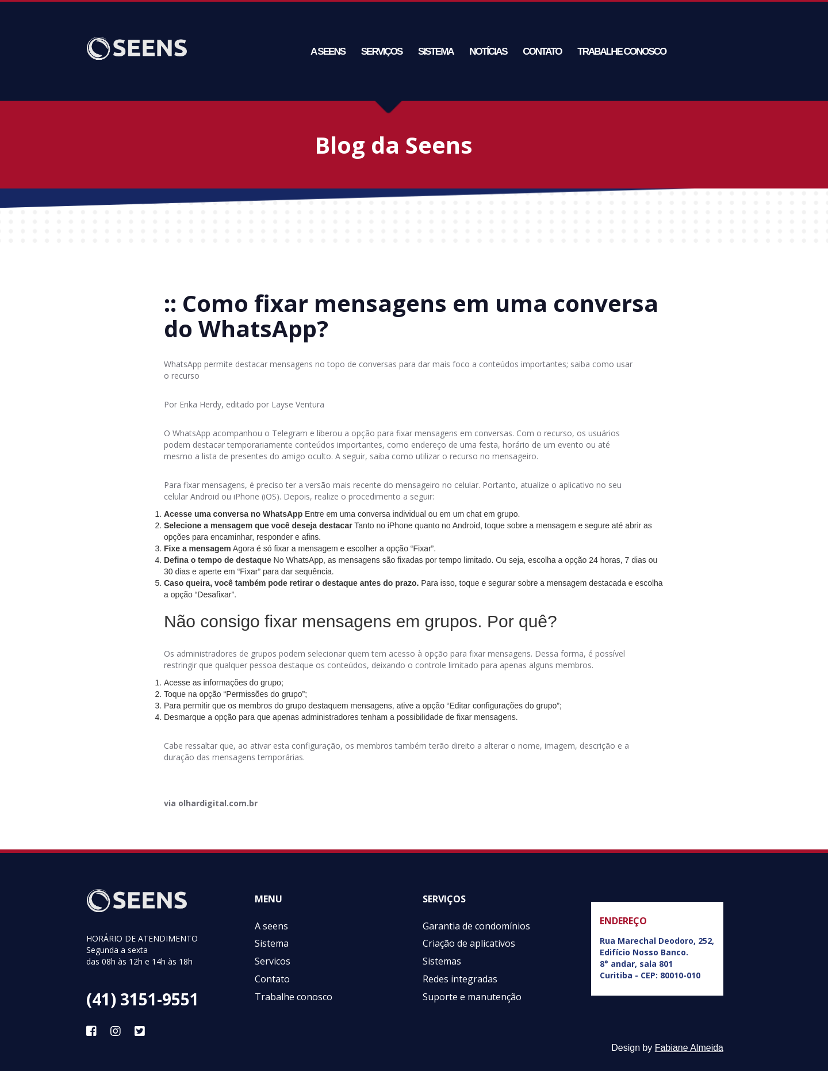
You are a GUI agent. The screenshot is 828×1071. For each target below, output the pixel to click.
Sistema (436, 51)
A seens (327, 51)
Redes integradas (460, 979)
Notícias (488, 51)
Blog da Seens (394, 145)
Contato (542, 51)
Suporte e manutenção (472, 996)
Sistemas (442, 961)
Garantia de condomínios (476, 926)
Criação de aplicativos (469, 943)
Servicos (272, 961)
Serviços (381, 51)
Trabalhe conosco (621, 51)
